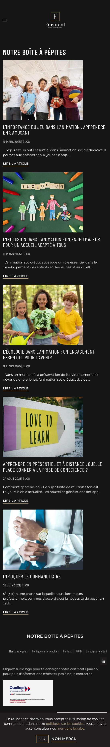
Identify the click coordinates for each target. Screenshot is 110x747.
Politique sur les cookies (45, 651)
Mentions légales (18, 651)
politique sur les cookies (65, 724)
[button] (5, 20)
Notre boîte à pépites (54, 636)
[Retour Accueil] (55, 20)
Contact (67, 651)
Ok (42, 739)
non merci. (63, 739)
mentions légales (70, 728)
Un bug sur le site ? (96, 651)
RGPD (79, 651)
